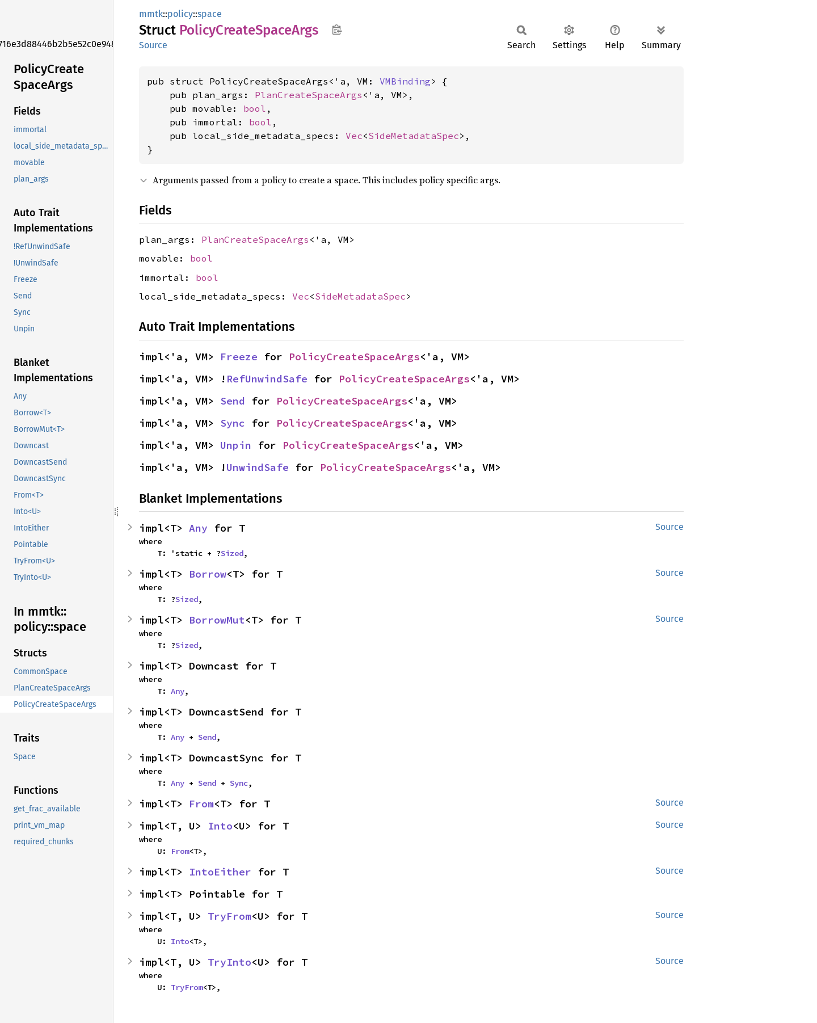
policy (180, 14)
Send (232, 400)
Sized (232, 553)
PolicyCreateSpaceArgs (354, 356)
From (201, 803)
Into (220, 825)
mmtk (151, 14)
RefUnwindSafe (267, 378)
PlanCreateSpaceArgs (309, 94)
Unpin (235, 445)
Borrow (207, 573)
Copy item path (336, 29)
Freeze (239, 356)
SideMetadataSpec (413, 135)
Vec (354, 135)
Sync (232, 423)
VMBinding (405, 81)
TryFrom (229, 916)
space (209, 14)
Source (153, 45)
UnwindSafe (257, 467)
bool (254, 108)
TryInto (229, 962)
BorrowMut (217, 619)
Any (198, 527)
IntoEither (220, 871)
